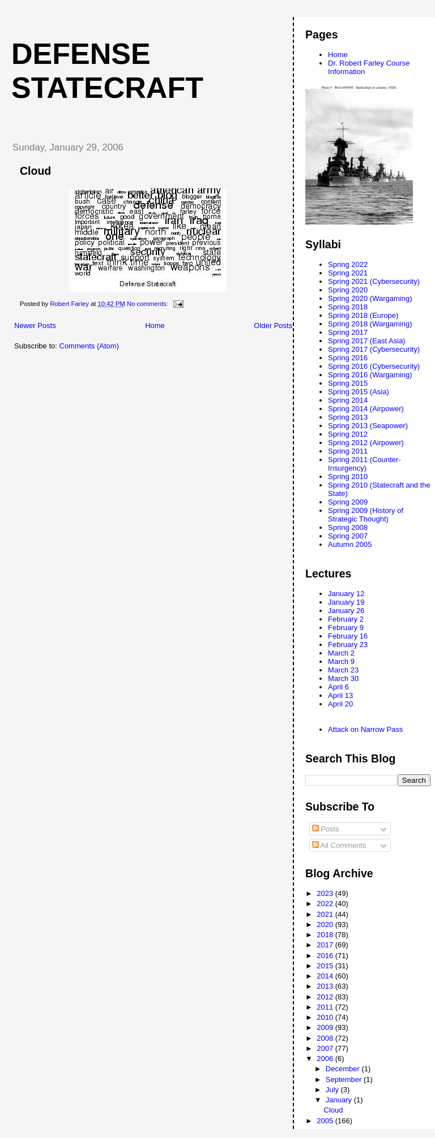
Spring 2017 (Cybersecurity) (374, 349)
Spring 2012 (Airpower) (366, 442)
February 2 (346, 619)
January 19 (346, 602)
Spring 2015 (348, 383)
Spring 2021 (348, 273)
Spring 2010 (348, 476)
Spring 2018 (348, 307)
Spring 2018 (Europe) (363, 315)
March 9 (341, 661)
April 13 (340, 695)
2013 (326, 986)
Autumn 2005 (350, 544)
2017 (326, 945)
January (340, 1100)
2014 (326, 976)
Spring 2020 (348, 290)
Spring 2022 (348, 264)
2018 (326, 934)
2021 (326, 914)
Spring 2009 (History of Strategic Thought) (365, 514)
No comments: (148, 303)
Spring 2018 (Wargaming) (370, 324)
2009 (326, 1027)
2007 (326, 1048)
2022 (326, 903)
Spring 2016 (348, 358)
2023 (326, 893)
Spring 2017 (348, 332)
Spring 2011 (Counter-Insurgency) (364, 463)
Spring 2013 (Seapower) (368, 425)
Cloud (35, 171)
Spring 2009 (348, 502)
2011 (326, 1007)
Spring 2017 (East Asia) (367, 341)
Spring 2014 (348, 400)
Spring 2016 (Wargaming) (370, 374)
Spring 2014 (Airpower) (366, 408)
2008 (326, 1038)
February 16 (348, 636)
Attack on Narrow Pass (365, 729)
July (333, 1089)
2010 (326, 1017)
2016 (326, 955)
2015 (326, 966)
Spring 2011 (348, 451)
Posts (325, 829)
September (345, 1079)
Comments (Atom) (89, 346)
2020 (326, 924)
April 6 (338, 687)
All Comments (339, 845)
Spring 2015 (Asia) (358, 391)
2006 (326, 1058)
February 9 (346, 627)
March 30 (343, 678)
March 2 (341, 653)
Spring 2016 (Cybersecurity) (374, 366)
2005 (326, 1121)
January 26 (346, 610)
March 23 (343, 670)
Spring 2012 (348, 434)
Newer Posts (35, 325)
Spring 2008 (348, 527)
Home (155, 325)
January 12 (346, 593)
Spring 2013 (348, 417)
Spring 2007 (348, 536)
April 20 (340, 704)
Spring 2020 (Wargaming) (370, 298)
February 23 (348, 644)
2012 (326, 997)
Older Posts (273, 325)
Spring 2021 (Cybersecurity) (374, 281)
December (344, 1068)
